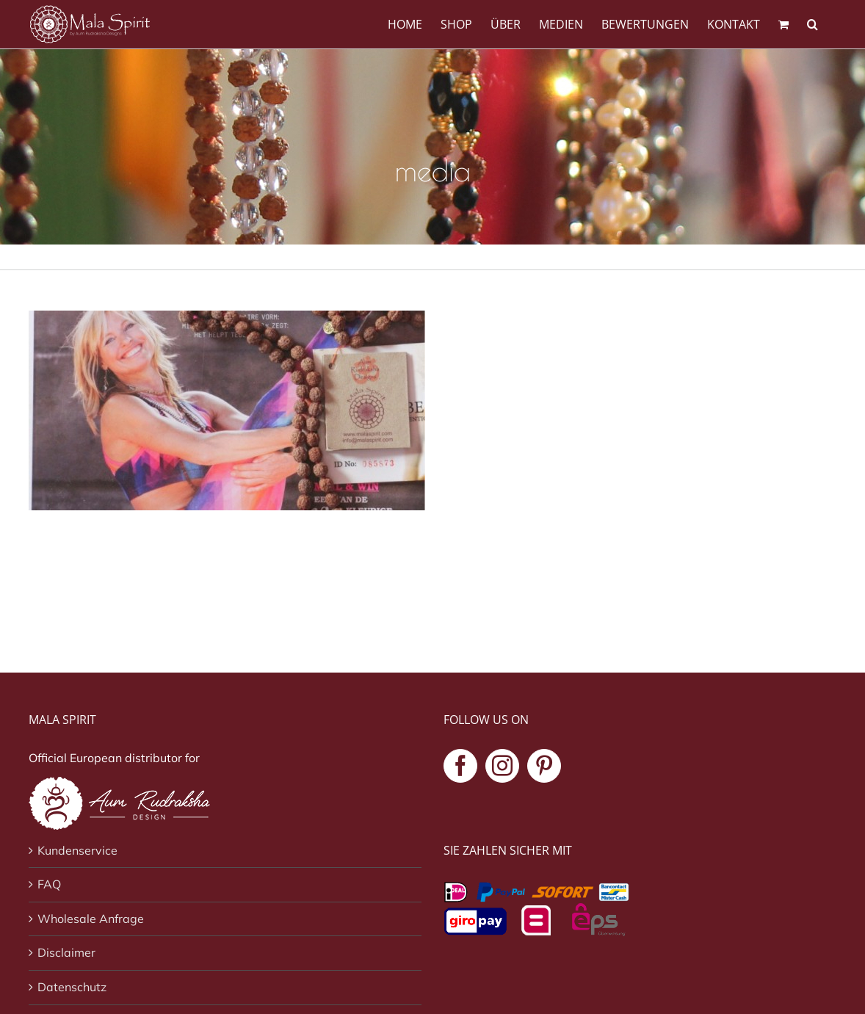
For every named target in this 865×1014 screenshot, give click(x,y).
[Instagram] (502, 766)
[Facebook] (460, 766)
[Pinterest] (544, 766)
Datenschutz (71, 986)
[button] (812, 23)
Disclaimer (66, 952)
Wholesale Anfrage (90, 918)
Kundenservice (77, 850)
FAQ (49, 884)
